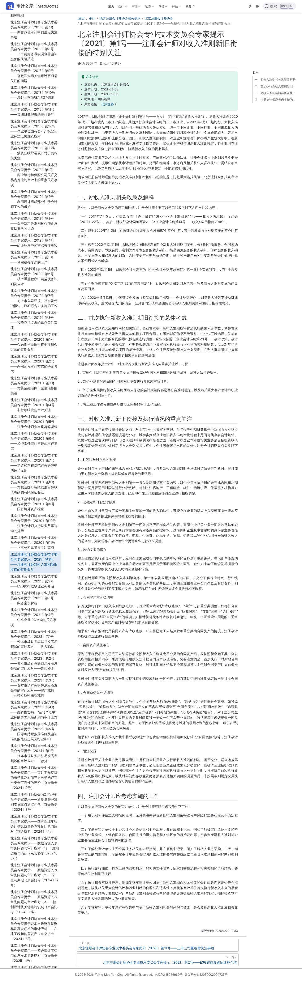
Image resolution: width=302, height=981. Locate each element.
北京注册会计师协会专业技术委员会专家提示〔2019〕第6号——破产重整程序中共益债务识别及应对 (33, 113)
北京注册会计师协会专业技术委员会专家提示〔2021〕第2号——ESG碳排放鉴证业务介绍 (33, 418)
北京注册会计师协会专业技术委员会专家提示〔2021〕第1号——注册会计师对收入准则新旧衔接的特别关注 (33, 398)
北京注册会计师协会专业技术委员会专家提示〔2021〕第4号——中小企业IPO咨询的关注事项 (33, 454)
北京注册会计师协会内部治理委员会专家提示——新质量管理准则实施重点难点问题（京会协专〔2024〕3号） (33, 638)
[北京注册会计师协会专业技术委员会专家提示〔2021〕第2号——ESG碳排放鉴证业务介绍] (158, 959)
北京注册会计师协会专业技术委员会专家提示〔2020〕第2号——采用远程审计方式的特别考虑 (33, 200)
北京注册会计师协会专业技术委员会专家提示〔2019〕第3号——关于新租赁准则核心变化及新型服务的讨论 (33, 57)
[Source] (250, 6)
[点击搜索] (279, 6)
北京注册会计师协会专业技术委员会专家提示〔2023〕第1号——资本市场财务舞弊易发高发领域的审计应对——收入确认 (33, 475)
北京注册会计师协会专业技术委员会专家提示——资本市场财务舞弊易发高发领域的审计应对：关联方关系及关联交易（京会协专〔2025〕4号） (33, 863)
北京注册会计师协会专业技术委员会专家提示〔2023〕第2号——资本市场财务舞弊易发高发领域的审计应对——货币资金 (33, 497)
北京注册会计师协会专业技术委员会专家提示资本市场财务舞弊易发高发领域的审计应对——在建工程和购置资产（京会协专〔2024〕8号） (33, 765)
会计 (122, 7)
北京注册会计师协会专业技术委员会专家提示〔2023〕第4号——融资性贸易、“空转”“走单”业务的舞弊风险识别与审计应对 (33, 546)
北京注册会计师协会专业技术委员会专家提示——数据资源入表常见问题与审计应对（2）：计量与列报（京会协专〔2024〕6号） (34, 712)
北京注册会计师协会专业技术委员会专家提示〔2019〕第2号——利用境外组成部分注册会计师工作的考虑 (33, 36)
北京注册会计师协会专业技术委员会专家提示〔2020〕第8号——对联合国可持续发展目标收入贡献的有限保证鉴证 (33, 321)
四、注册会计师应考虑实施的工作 (276, 99)
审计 (135, 7)
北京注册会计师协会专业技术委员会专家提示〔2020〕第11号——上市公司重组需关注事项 (33, 379)
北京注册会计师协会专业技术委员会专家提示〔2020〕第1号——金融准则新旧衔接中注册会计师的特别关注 (33, 178)
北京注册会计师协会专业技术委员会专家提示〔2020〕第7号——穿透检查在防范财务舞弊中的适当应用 (33, 299)
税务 (188, 6)
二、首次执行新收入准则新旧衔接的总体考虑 (276, 86)
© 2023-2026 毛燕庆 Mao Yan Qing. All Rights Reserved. (113, 974)
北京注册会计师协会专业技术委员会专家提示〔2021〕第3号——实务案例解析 (33, 435)
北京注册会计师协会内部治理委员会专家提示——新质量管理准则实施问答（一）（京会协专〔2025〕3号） (33, 838)
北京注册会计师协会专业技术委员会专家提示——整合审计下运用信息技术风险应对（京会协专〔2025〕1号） (33, 789)
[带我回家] (33, 6)
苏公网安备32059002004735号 (206, 974)
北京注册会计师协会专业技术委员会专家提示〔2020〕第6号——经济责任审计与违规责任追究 (33, 277)
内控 (162, 7)
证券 (148, 7)
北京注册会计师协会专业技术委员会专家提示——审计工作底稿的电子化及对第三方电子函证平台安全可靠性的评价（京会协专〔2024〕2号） (33, 614)
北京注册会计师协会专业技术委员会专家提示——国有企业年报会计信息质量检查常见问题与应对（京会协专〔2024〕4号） (33, 660)
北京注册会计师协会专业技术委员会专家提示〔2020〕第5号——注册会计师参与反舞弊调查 (33, 258)
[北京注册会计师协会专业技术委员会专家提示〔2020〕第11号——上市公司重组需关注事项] (158, 945)
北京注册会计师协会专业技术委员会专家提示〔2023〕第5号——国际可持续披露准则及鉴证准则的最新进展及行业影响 (33, 568)
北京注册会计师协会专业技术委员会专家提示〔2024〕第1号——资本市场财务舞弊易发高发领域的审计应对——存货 (33, 590)
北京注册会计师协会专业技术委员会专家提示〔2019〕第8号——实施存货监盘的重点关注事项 (33, 156)
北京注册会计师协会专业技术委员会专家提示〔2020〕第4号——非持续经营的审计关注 (33, 241)
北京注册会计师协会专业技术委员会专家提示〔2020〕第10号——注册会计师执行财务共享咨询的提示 (33, 360)
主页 (111, 6)
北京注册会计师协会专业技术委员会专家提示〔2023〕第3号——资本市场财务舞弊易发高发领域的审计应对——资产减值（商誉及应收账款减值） (33, 522)
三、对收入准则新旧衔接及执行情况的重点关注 (276, 93)
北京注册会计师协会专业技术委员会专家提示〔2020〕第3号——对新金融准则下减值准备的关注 (33, 222)
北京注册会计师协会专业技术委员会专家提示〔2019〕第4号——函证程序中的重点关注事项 (33, 77)
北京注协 (107, 104)
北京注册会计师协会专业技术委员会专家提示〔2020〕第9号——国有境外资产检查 (33, 341)
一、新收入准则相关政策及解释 (275, 79)
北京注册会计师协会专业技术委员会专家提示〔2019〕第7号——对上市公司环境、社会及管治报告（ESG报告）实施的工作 (33, 135)
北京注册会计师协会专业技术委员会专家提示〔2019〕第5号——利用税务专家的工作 (33, 94)
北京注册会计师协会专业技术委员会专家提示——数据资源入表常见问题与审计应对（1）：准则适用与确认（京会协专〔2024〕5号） (34, 685)
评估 (176, 7)
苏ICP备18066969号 (169, 974)
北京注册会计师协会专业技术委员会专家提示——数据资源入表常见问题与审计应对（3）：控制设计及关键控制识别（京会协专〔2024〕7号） (33, 738)
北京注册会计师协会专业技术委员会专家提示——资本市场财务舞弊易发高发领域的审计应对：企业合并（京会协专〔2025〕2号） (34, 814)
